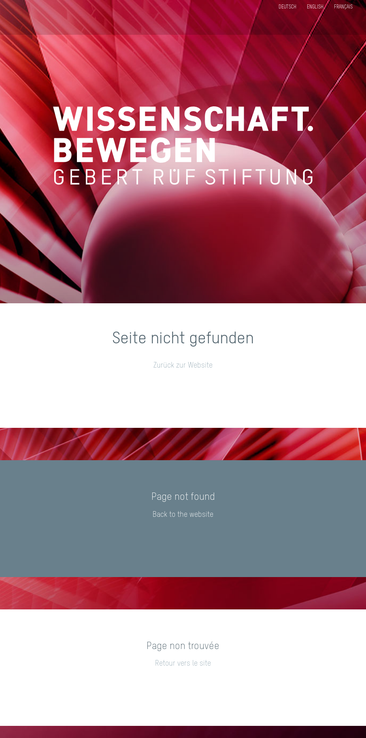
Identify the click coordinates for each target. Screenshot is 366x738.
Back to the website (183, 514)
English (315, 7)
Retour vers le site (183, 663)
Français (343, 7)
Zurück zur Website (183, 365)
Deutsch (287, 7)
